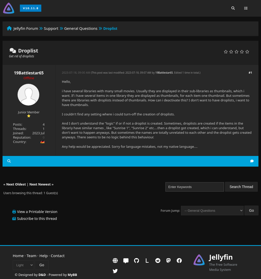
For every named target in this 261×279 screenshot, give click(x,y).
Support (51, 28)
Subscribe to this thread (37, 218)
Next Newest (40, 184)
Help (44, 255)
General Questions (81, 28)
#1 (250, 72)
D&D (42, 274)
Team (31, 255)
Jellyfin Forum (26, 28)
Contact (57, 255)
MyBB (72, 274)
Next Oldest (16, 184)
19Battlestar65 (29, 73)
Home (18, 255)
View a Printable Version (37, 211)
